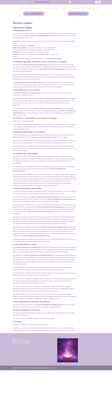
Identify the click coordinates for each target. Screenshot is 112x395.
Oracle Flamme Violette (33, 14)
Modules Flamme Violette (33, 8)
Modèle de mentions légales (54, 58)
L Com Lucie (52, 368)
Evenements (75, 8)
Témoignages (90, 8)
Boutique (65, 8)
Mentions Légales (31, 368)
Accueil (21, 8)
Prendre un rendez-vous (78, 14)
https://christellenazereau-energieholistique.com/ (38, 35)
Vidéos (82, 8)
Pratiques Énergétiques (51, 8)
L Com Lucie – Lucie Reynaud (27, 45)
